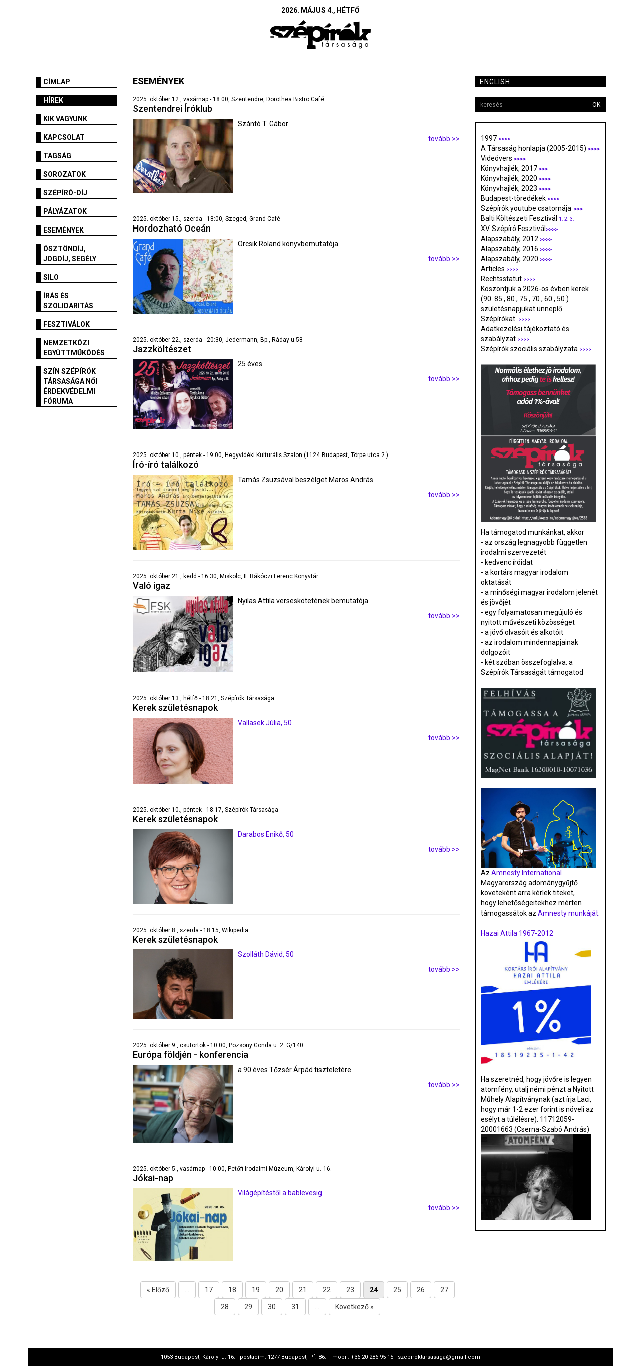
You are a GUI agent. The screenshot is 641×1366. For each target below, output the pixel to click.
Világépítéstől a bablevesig (280, 1193)
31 (295, 1307)
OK (596, 104)
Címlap (56, 82)
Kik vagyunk (65, 119)
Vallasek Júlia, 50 (265, 723)
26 (421, 1290)
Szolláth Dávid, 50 (266, 954)
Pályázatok (65, 211)
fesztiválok (66, 324)
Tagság (57, 156)
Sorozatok (64, 174)
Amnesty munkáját (567, 913)
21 (303, 1290)
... (187, 1290)
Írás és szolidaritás (68, 301)
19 (256, 1290)
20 (279, 1290)
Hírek (53, 100)
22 (327, 1290)
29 (248, 1307)
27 (444, 1290)
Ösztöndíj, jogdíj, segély (69, 254)
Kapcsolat (64, 137)
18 (232, 1290)
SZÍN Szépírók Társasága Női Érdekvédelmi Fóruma (70, 386)
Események (63, 230)
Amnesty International (526, 873)
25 (397, 1290)
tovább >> (444, 139)
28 (225, 1307)
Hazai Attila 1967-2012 (517, 933)
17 (209, 1290)
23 (350, 1290)
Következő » (354, 1307)
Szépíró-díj (65, 193)
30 (272, 1307)
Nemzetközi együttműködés (74, 348)
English (495, 82)
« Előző (158, 1290)
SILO (51, 277)
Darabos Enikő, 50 (266, 834)
